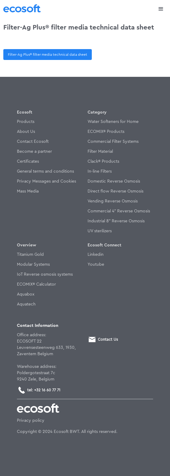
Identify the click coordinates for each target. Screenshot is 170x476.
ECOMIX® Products (106, 132)
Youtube (96, 264)
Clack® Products (103, 161)
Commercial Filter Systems (113, 141)
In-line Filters (100, 171)
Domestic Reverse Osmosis (114, 181)
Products (25, 122)
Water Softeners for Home (113, 122)
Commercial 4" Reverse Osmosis (119, 211)
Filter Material (100, 151)
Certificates (28, 161)
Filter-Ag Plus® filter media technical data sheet (47, 54)
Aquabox (25, 294)
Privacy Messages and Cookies (46, 181)
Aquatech (26, 304)
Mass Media (28, 191)
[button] (161, 9)
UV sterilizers (100, 231)
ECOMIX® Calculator (36, 284)
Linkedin (96, 254)
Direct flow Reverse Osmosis (115, 191)
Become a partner (34, 151)
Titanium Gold (30, 254)
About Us (26, 132)
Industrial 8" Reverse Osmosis (116, 221)
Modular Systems (33, 264)
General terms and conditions (45, 171)
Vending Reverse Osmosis (113, 201)
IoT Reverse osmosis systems (45, 274)
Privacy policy (30, 420)
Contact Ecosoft (33, 141)
